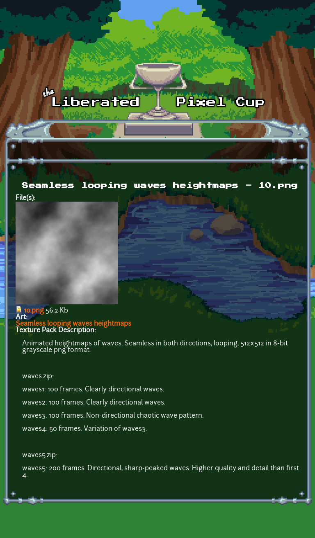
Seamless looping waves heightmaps (73, 324)
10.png (34, 311)
